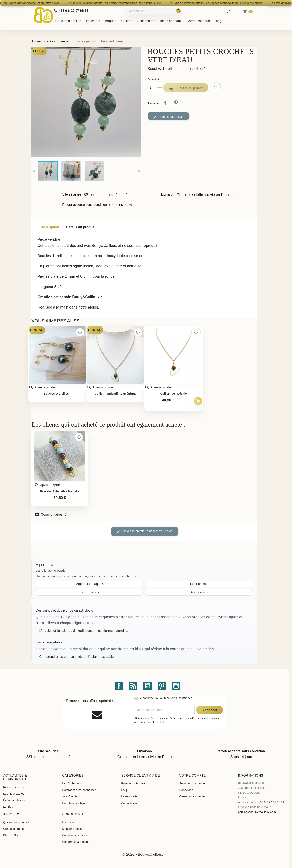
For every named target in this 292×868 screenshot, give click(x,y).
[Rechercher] (154, 11)
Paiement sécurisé (133, 783)
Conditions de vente (75, 835)
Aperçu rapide (42, 387)
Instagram (176, 686)
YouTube (147, 686)
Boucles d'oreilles (68, 21)
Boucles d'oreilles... (57, 393)
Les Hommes (89, 592)
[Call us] (70, 10)
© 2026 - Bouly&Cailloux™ (144, 854)
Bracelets (93, 21)
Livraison (68, 822)
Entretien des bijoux (75, 803)
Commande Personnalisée (79, 790)
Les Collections (72, 783)
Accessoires (146, 21)
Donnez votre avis (168, 117)
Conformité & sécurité (76, 841)
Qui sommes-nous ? (16, 822)
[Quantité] (152, 87)
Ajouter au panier (186, 89)
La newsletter (129, 796)
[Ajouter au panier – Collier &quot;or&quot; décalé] (198, 401)
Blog (218, 21)
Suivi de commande (192, 783)
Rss (133, 686)
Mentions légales (73, 828)
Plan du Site (11, 835)
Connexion (186, 790)
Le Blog (8, 806)
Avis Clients (69, 796)
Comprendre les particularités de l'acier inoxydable (76, 656)
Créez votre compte (192, 796)
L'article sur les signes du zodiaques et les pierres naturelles (83, 630)
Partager (165, 103)
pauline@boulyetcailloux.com (257, 812)
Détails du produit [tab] (80, 227)
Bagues (110, 21)
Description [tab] (50, 227)
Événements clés (14, 800)
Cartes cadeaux (198, 21)
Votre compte (192, 775)
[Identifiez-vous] (228, 11)
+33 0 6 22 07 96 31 (271, 802)
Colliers (126, 21)
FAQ (124, 790)
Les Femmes (199, 584)
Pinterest (176, 103)
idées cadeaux (170, 21)
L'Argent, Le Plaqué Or (90, 584)
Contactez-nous (131, 803)
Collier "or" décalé (173, 393)
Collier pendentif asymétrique (115, 393)
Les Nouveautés (13, 793)
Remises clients (13, 787)
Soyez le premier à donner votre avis (144, 531)
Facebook (119, 686)
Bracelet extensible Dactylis (59, 491)
